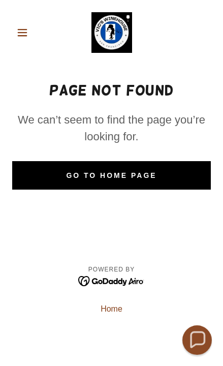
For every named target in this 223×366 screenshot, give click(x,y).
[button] (27, 32)
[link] (111, 32)
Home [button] (111, 308)
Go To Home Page (111, 175)
